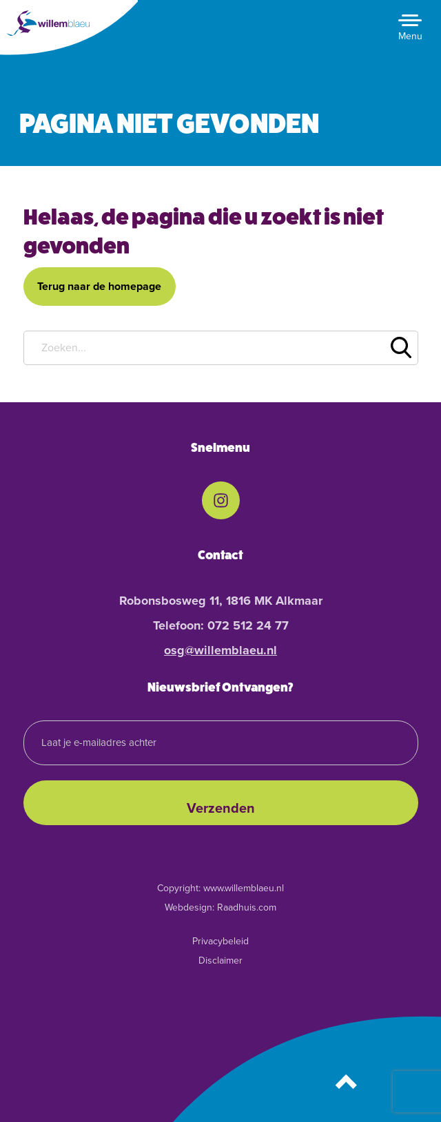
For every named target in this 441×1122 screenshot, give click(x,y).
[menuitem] (221, 500)
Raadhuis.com (246, 907)
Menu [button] (410, 36)
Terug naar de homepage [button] (99, 286)
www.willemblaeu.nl (243, 888)
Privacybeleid (220, 941)
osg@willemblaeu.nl (220, 650)
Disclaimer (220, 960)
